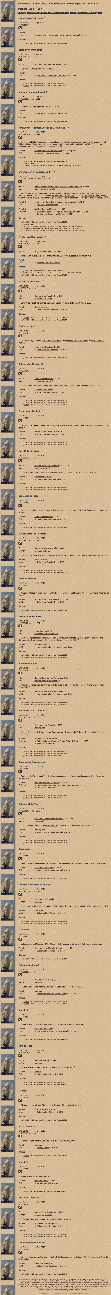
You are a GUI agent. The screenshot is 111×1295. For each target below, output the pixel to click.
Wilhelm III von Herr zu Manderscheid (41, 144)
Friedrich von (90, 196)
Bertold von (48, 113)
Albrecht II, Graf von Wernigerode (52, 76)
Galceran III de (43, 725)
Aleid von (78, 144)
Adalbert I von (46, 64)
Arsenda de (42, 551)
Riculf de (41, 1060)
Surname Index (32, 13)
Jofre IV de (51, 341)
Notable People (63, 13)
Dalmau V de (44, 548)
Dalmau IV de (44, 1212)
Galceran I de (43, 899)
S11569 (26, 165)
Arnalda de (43, 1215)
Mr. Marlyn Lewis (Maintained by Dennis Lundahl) (62, 1290)
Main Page (22, 13)
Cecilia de (54, 303)
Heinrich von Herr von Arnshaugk (57, 35)
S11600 (26, 43)
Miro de (40, 980)
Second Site (60, 1293)
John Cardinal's (53, 1293)
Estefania (38, 821)
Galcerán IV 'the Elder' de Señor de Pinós (58, 741)
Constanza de (43, 381)
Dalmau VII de (47, 310)
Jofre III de (43, 379)
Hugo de (42, 252)
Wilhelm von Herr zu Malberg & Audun (58, 212)
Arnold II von (48, 263)
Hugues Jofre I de (46, 466)
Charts (53, 13)
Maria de (41, 468)
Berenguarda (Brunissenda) (30, 640)
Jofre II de (43, 631)
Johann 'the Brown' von (51, 214)
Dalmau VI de (44, 296)
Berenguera (39, 728)
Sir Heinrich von (63, 196)
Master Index (44, 13)
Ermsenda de (43, 299)
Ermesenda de (46, 634)
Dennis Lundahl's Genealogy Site (89, 13)
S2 (24, 228)
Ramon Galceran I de (87, 638)
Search (72, 13)
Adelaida (38, 902)
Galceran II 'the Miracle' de (49, 819)
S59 (25, 163)
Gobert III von (47, 153)
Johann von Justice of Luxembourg (76, 194)
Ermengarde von (81, 142)
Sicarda (37, 983)
